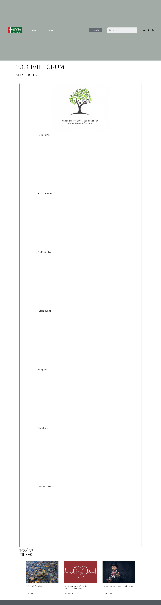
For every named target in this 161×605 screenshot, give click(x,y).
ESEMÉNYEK (51, 30)
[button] (95, 30)
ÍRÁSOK (36, 30)
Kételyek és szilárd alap (37, 586)
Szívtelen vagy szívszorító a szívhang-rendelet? (77, 587)
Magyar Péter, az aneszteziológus (118, 586)
